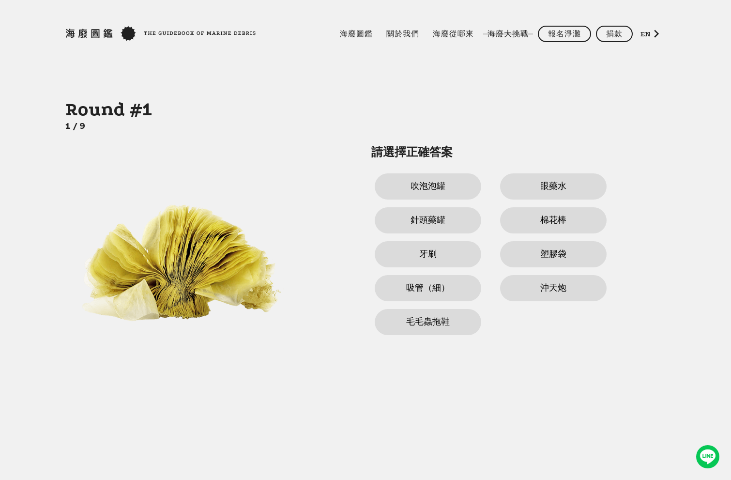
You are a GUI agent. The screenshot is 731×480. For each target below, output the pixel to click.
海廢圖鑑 (356, 34)
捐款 (614, 34)
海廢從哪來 (453, 34)
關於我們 (402, 34)
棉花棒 (553, 220)
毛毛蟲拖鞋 (428, 321)
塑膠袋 (553, 254)
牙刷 (428, 254)
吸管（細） (428, 288)
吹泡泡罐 (428, 186)
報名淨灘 (564, 34)
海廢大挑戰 (508, 34)
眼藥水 (553, 186)
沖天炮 (553, 288)
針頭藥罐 (428, 220)
